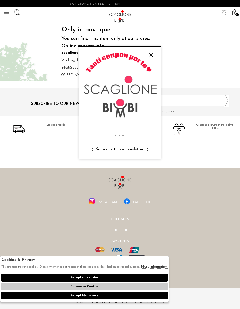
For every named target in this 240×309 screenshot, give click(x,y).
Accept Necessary (84, 295)
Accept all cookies (84, 277)
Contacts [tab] (120, 219)
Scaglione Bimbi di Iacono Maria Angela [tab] (120, 183)
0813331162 (70, 75)
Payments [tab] (120, 241)
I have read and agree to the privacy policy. (176, 111)
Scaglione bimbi (120, 17)
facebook (137, 201)
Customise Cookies (84, 286)
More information (154, 266)
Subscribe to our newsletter (120, 149)
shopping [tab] (120, 230)
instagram (103, 201)
